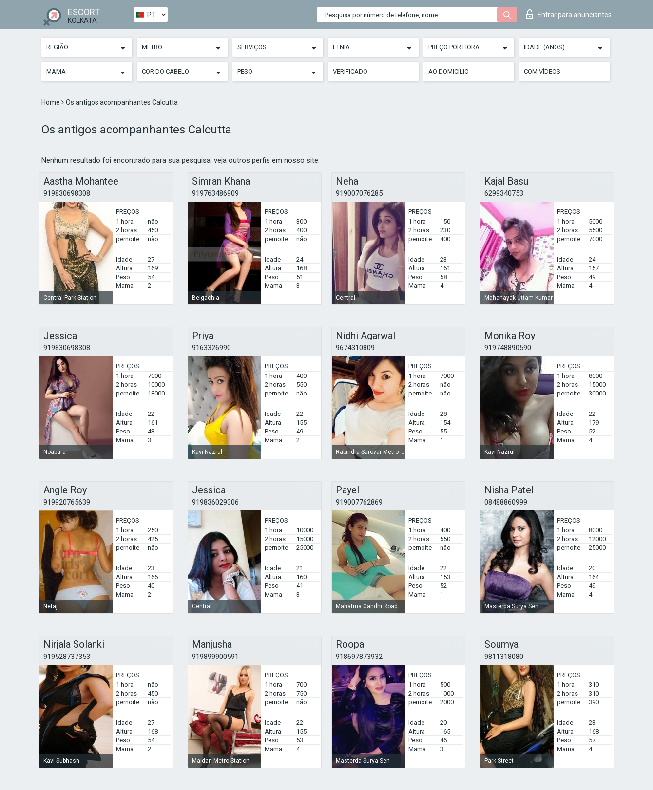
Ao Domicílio (448, 71)
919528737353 (66, 656)
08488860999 (505, 502)
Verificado (350, 71)
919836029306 (215, 502)
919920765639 (66, 502)
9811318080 (503, 656)
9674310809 (355, 347)
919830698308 (66, 193)
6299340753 (503, 193)
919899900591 (215, 656)
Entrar (569, 14)
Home (51, 102)
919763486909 (215, 193)
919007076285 (359, 193)
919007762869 (359, 502)
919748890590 (507, 347)
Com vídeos (542, 71)
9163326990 (211, 347)
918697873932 (359, 656)
